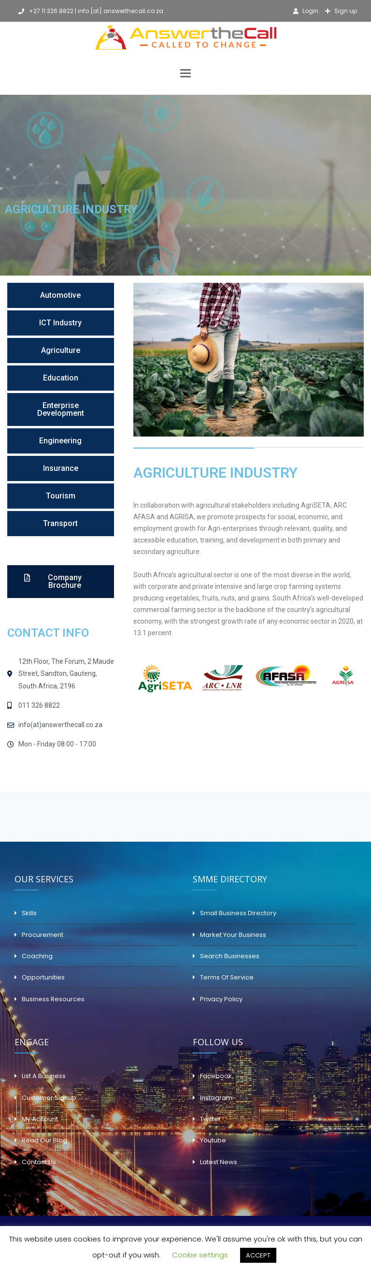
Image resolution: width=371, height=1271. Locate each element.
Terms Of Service (227, 977)
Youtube (213, 1140)
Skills (29, 913)
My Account (40, 1119)
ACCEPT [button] (258, 1255)
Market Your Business (233, 934)
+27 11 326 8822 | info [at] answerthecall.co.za (90, 11)
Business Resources (53, 999)
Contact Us (39, 1162)
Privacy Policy (221, 999)
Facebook (216, 1076)
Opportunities (43, 977)
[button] (60, 295)
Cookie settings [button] (200, 1255)
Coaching (37, 956)
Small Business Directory (238, 913)
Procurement (42, 934)
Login (309, 11)
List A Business (44, 1076)
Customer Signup (49, 1097)
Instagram (216, 1097)
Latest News (218, 1162)
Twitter (210, 1119)
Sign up (345, 11)
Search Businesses (229, 956)
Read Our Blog (44, 1140)
